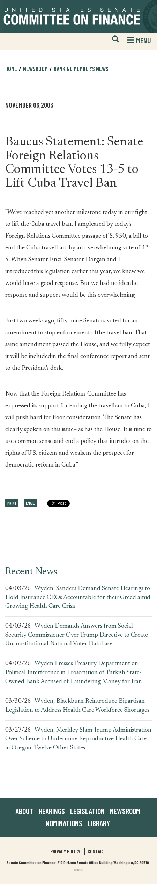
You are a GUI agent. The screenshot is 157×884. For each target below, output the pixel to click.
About (24, 810)
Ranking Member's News (81, 68)
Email (30, 503)
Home (11, 68)
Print (11, 503)
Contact (96, 851)
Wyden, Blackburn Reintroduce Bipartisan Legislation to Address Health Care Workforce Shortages (77, 706)
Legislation (87, 810)
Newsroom (35, 68)
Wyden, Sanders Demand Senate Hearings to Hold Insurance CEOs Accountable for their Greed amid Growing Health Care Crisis (77, 598)
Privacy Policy (65, 851)
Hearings (52, 810)
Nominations (64, 823)
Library (99, 823)
